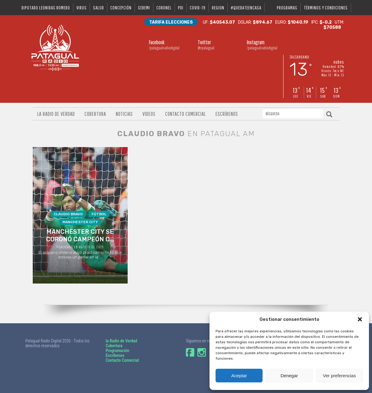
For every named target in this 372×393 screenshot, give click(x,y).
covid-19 (198, 7)
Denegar (289, 375)
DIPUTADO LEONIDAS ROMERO (46, 7)
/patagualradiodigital (163, 44)
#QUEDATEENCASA (246, 7)
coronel (164, 7)
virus (81, 7)
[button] (360, 319)
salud (98, 7)
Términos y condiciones (326, 7)
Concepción (121, 7)
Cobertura (95, 114)
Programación (117, 350)
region (218, 7)
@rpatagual (212, 44)
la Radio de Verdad (121, 340)
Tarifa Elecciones (171, 22)
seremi (144, 7)
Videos (149, 114)
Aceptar (239, 375)
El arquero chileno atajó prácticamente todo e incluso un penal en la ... (80, 235)
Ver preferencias (339, 375)
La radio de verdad (56, 114)
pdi (180, 7)
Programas (287, 7)
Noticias (124, 114)
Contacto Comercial (185, 114)
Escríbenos (227, 114)
